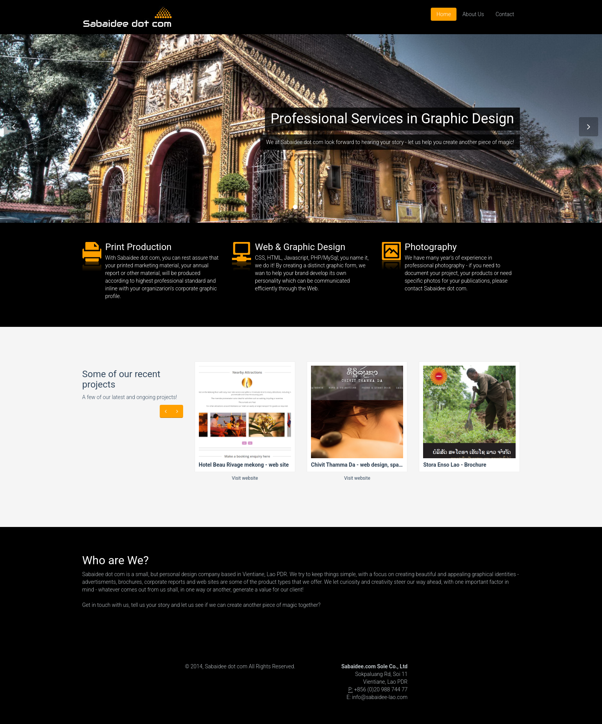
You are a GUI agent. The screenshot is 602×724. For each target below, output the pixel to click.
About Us (473, 14)
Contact (505, 14)
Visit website (245, 478)
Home (444, 14)
